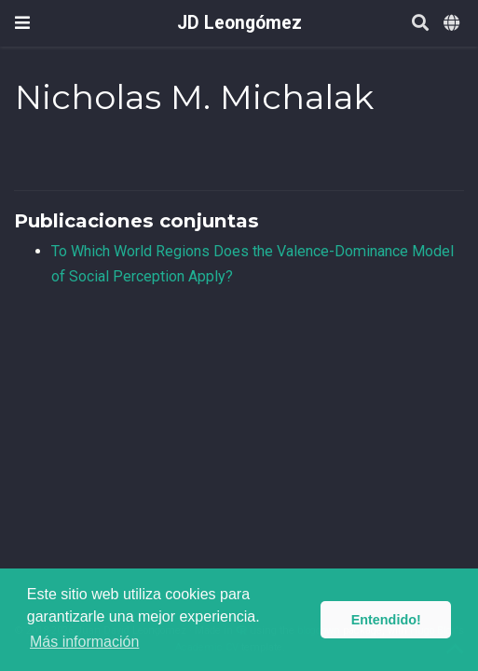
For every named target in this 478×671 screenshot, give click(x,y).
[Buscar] (420, 23)
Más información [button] (84, 642)
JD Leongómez (239, 23)
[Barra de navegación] (22, 22)
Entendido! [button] (386, 619)
